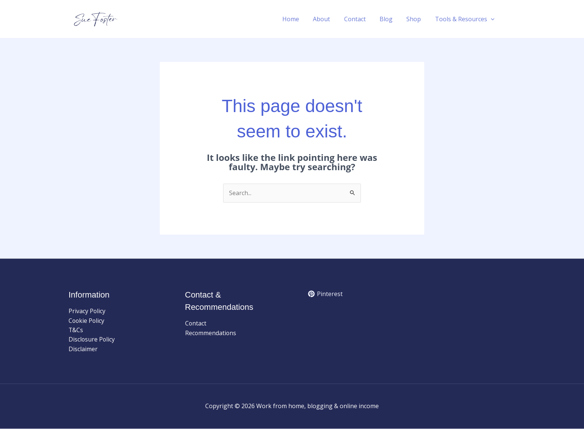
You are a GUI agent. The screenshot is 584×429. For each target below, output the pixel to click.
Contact (361, 19)
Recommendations (211, 333)
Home (301, 19)
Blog (390, 19)
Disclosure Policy (92, 340)
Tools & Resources (465, 19)
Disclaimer (83, 349)
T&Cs (76, 330)
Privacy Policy (87, 311)
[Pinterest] (325, 293)
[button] (491, 19)
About (330, 19)
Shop (416, 19)
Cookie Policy (87, 321)
